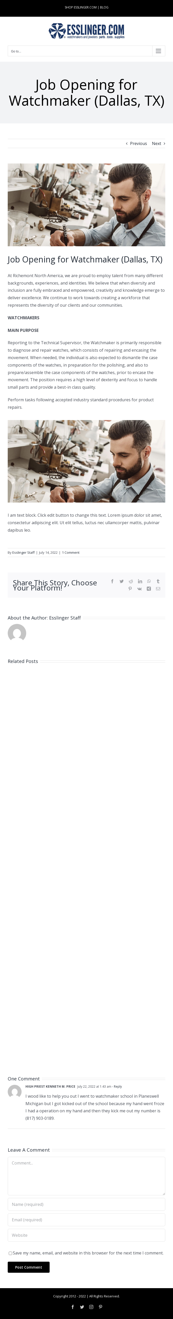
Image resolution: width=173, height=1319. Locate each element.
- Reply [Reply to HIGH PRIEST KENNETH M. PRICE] (116, 1086)
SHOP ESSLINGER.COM (81, 7)
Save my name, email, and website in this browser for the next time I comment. (88, 1253)
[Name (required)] (86, 1204)
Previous (138, 143)
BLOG (104, 7)
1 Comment (70, 552)
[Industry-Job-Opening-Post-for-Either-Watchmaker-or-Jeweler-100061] (86, 204)
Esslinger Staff (23, 552)
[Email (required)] (86, 1219)
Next (156, 143)
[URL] (86, 1235)
